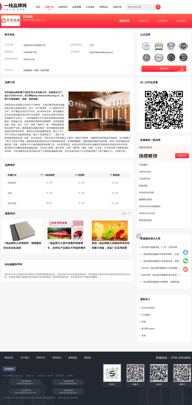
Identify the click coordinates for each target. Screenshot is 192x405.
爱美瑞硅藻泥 (145, 220)
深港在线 (60, 376)
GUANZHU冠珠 (146, 192)
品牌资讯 (63, 7)
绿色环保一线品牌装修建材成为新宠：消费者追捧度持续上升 (161, 275)
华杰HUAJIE (145, 171)
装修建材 (27, 70)
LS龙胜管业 (144, 178)
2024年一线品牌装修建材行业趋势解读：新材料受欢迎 (161, 268)
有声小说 (19, 376)
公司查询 (40, 376)
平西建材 (143, 165)
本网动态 (103, 7)
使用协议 (56, 357)
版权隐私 (72, 357)
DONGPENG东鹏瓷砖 (150, 206)
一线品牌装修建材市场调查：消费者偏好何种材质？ (161, 282)
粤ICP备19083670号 (68, 397)
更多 (126, 213)
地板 (36, 70)
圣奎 (143, 336)
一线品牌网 (7, 376)
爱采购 (87, 357)
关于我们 (25, 357)
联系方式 (40, 357)
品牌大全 (49, 7)
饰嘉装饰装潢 (145, 147)
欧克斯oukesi (147, 329)
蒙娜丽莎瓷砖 (145, 199)
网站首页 (9, 357)
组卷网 (70, 376)
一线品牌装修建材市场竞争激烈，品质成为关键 (161, 254)
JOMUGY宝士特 (147, 213)
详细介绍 (120, 151)
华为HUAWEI (148, 308)
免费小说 (29, 376)
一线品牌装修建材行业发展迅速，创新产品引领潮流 (161, 261)
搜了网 (50, 376)
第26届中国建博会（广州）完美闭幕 (159, 247)
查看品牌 (182, 155)
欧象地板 (143, 185)
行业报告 (90, 7)
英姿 (143, 322)
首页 (38, 7)
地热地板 (44, 70)
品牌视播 (76, 7)
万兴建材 (145, 315)
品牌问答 (117, 7)
